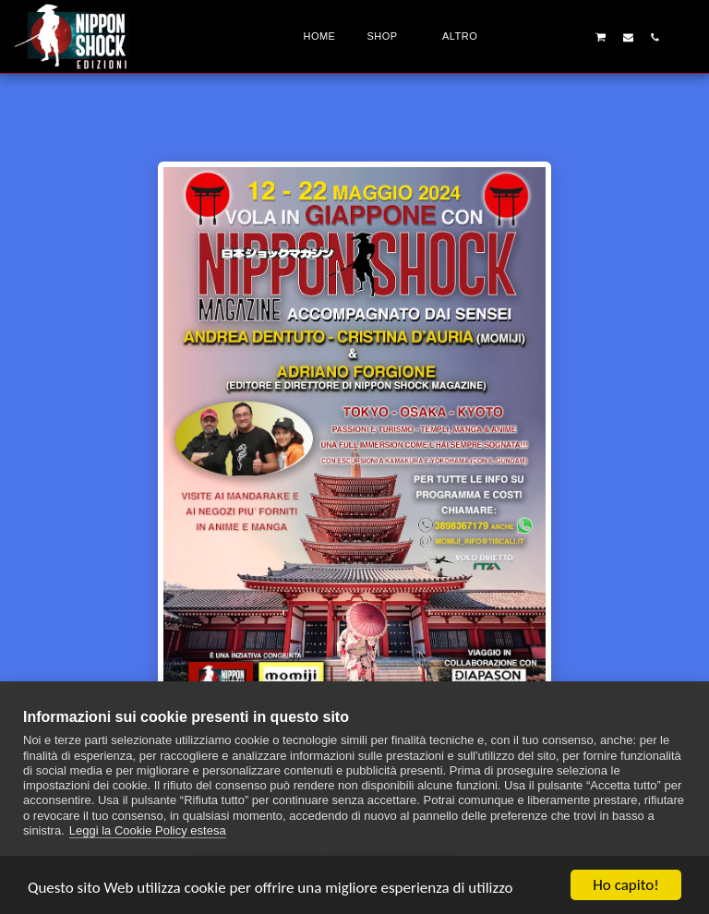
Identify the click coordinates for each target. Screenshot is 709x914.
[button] (547, 36)
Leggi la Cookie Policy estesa (147, 830)
